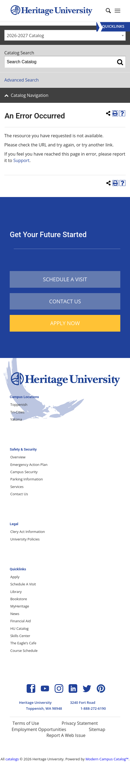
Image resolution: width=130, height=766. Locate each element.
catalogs (12, 759)
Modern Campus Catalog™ (107, 759)
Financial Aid (20, 621)
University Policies (25, 539)
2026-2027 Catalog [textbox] (25, 35)
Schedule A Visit (23, 584)
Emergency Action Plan (28, 464)
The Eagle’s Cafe (23, 643)
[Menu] (113, 26)
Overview (17, 457)
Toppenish (18, 404)
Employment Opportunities (39, 729)
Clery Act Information (27, 531)
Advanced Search (21, 80)
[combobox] (65, 35)
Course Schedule (23, 650)
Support (21, 160)
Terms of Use (26, 723)
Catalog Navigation (29, 95)
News (14, 613)
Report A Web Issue (65, 735)
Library (16, 591)
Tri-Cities (17, 412)
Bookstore (18, 598)
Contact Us (19, 493)
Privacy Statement (80, 723)
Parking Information (26, 479)
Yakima (16, 419)
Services (16, 486)
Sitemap (97, 729)
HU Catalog (19, 628)
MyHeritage (19, 606)
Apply (14, 576)
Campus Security (23, 471)
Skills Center (20, 635)
